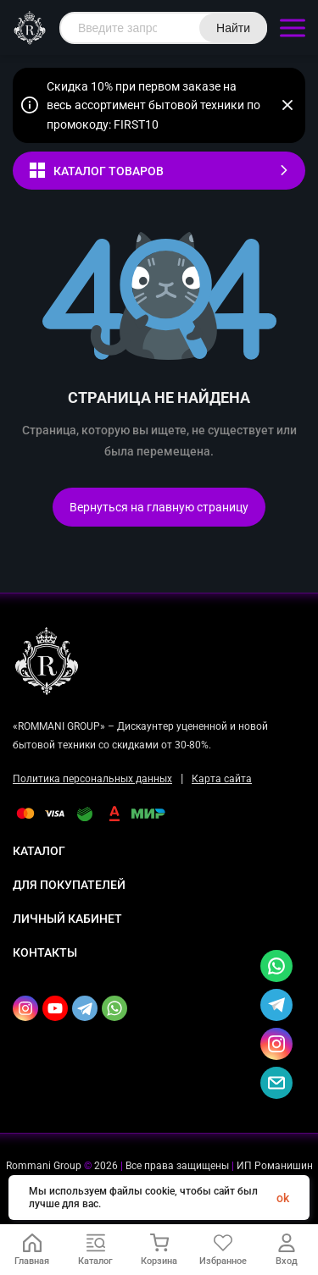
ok (282, 1198)
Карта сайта (222, 779)
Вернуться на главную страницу (159, 507)
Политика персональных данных (92, 779)
